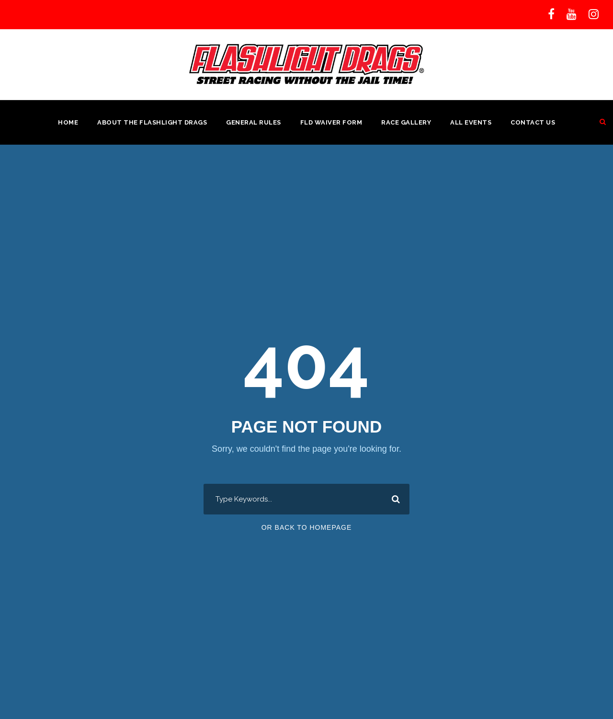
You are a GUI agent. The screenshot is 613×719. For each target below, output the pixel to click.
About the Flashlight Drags (152, 122)
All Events (470, 122)
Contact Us (533, 122)
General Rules (253, 122)
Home (68, 122)
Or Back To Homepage (306, 527)
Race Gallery (406, 122)
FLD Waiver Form (331, 122)
